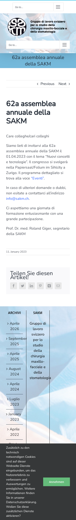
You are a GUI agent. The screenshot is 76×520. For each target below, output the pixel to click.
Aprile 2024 (15, 386)
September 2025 (15, 341)
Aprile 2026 (15, 326)
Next (62, 83)
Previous (48, 83)
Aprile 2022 (15, 432)
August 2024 (15, 371)
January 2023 (15, 417)
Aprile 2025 (15, 356)
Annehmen (56, 482)
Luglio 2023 (15, 402)
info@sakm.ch (17, 198)
